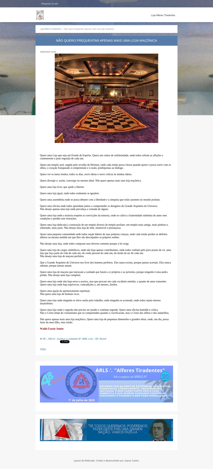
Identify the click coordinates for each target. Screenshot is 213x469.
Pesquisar (37, 3)
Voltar (43, 349)
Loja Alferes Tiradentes (163, 15)
